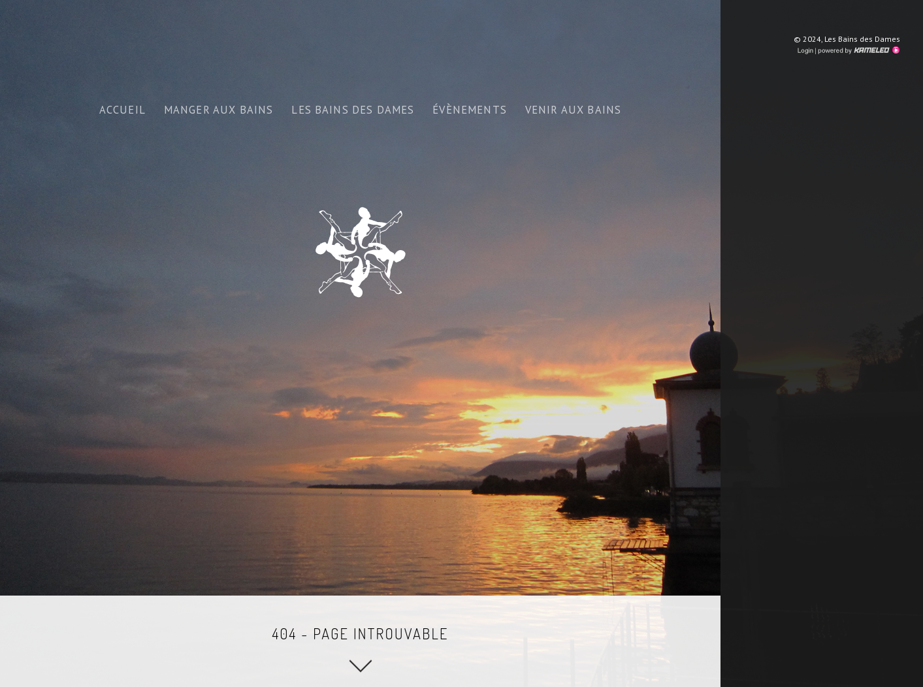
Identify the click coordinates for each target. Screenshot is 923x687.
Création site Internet (857, 50)
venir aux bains (573, 110)
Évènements (469, 110)
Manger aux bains (218, 110)
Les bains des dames (352, 110)
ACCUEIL (122, 110)
